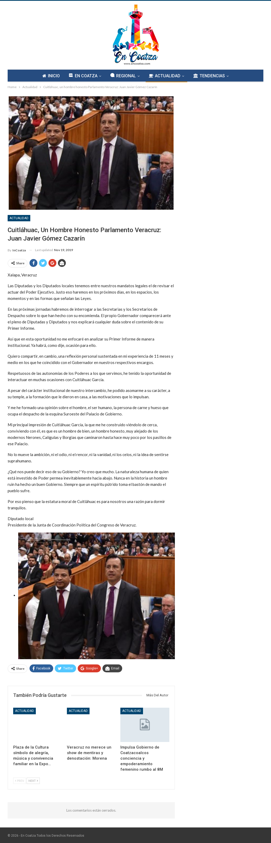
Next (33, 780)
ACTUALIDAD (164, 75)
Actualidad (18, 218)
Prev (19, 780)
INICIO (51, 75)
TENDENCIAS (209, 75)
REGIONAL (123, 75)
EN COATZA (83, 75)
